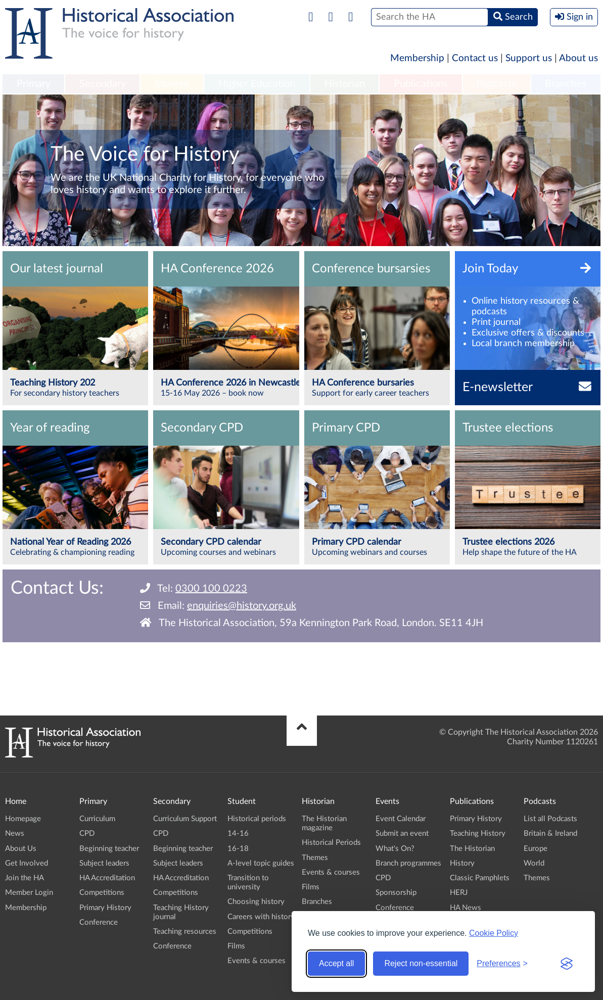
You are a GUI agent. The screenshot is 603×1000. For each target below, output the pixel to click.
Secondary (102, 84)
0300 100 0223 (211, 589)
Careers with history (261, 917)
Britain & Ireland (550, 833)
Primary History (105, 908)
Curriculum (97, 819)
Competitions (101, 892)
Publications (421, 84)
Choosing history (256, 902)
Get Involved (26, 863)
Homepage (23, 819)
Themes (315, 858)
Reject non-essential (420, 963)
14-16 (238, 833)
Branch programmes (408, 863)
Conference (98, 922)
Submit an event (402, 833)
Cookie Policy (493, 933)
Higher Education (256, 84)
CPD (87, 833)
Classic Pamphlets (479, 878)
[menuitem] (33, 84)
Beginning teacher (109, 848)
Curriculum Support (185, 819)
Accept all (336, 963)
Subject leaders (104, 863)
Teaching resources (184, 931)
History (462, 863)
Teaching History (477, 833)
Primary (34, 84)
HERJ (459, 892)
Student (172, 84)
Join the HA (24, 878)
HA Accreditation (107, 878)
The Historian (472, 848)
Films (236, 946)
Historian (344, 84)
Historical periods (256, 819)
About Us (20, 848)
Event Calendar (401, 819)
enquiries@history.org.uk (241, 606)
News (14, 833)
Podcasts (496, 84)
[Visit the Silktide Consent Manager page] (566, 963)
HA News (465, 908)
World (534, 863)
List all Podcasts (550, 819)
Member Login (29, 892)
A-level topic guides (260, 863)
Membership (417, 58)
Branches (565, 84)
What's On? (395, 848)
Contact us (475, 58)
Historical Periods (331, 842)
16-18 (238, 848)
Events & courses (256, 961)
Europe (535, 848)
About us (578, 58)
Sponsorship (396, 892)
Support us (528, 58)
